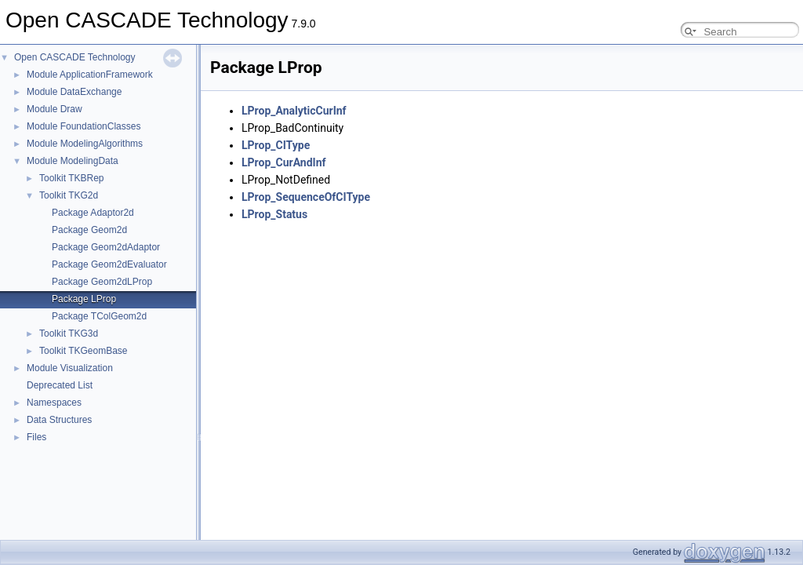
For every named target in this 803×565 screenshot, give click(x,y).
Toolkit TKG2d (68, 195)
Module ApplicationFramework (90, 74)
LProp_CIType (276, 145)
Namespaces (54, 402)
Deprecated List (60, 385)
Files (36, 437)
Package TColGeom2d (99, 316)
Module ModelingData (72, 160)
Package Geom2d (89, 229)
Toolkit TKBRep (71, 178)
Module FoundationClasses (83, 126)
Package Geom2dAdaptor (106, 247)
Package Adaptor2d (93, 212)
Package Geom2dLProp (102, 281)
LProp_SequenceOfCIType (306, 197)
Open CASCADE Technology (75, 57)
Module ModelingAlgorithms (85, 143)
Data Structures (59, 419)
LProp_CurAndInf (284, 162)
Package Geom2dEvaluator (109, 264)
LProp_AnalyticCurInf (294, 110)
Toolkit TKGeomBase (83, 350)
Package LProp (84, 298)
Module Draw (54, 109)
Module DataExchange (74, 91)
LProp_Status (274, 214)
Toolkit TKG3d (68, 333)
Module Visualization (70, 368)
